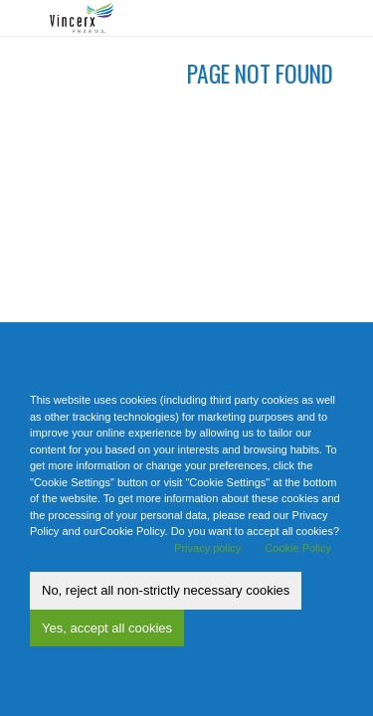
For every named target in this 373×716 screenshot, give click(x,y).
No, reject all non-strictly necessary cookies (165, 590)
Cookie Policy (298, 548)
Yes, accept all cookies (107, 628)
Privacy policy (207, 548)
